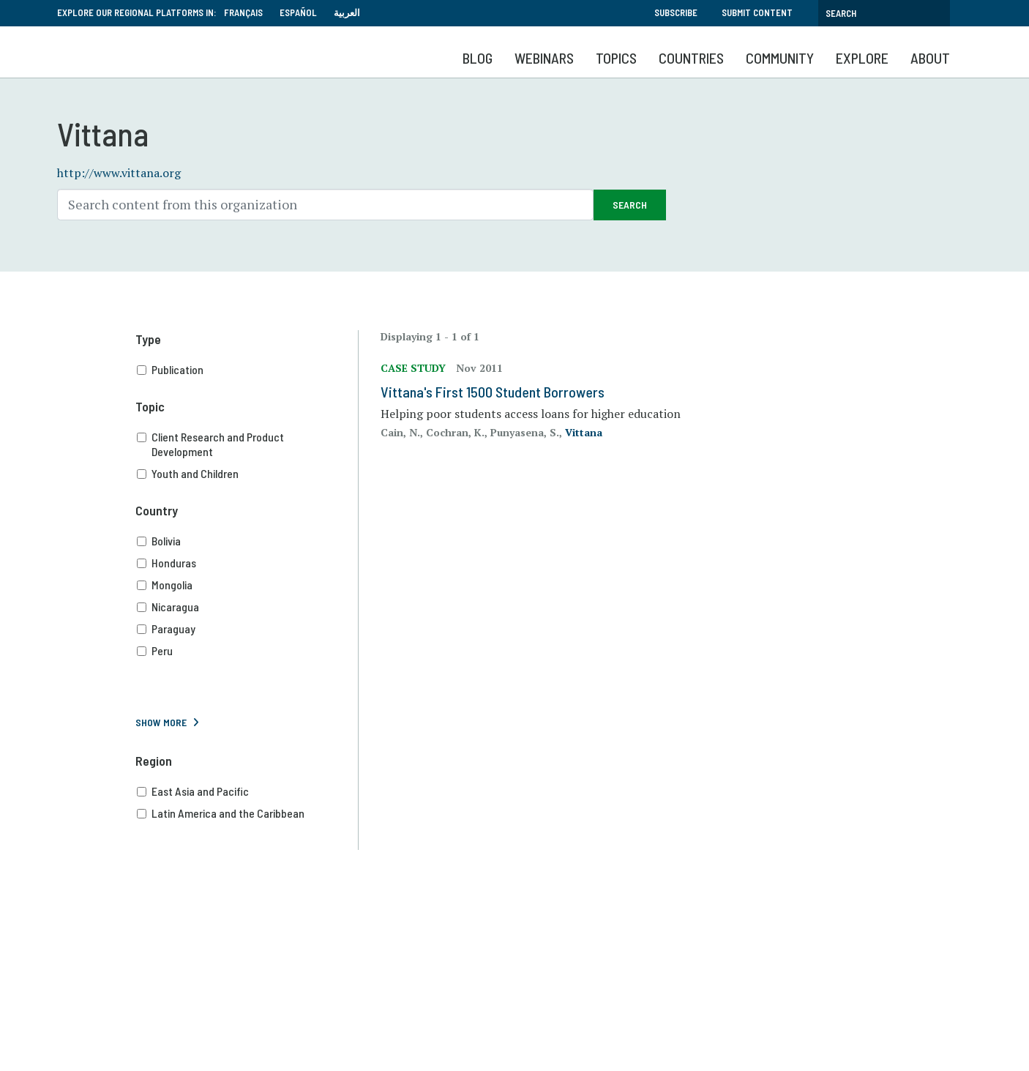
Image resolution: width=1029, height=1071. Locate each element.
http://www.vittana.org (119, 173)
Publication (247, 369)
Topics (616, 58)
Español (298, 12)
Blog (478, 58)
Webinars (544, 58)
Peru (247, 650)
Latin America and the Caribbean (247, 813)
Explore (862, 58)
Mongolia (247, 585)
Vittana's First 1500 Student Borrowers (493, 391)
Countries (691, 58)
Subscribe (675, 12)
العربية (347, 12)
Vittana (583, 432)
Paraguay (247, 629)
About (930, 58)
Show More (161, 722)
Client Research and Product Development (247, 444)
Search (630, 204)
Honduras (247, 563)
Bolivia (247, 541)
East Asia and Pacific (247, 791)
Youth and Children (247, 473)
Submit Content (757, 12)
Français (243, 12)
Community (780, 58)
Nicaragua (247, 607)
